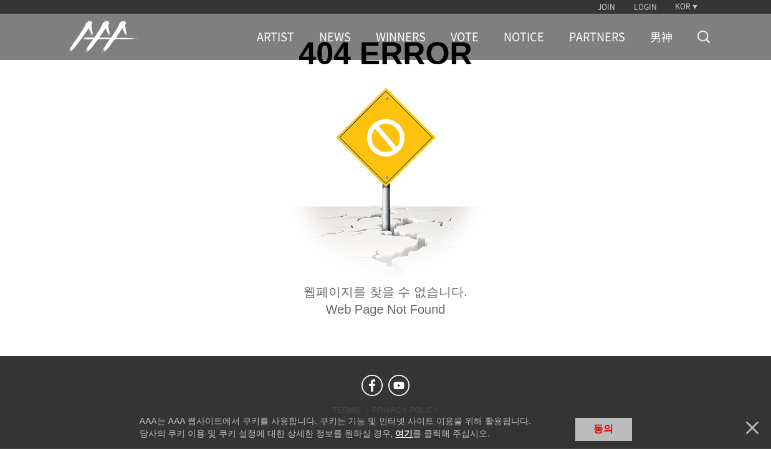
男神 (661, 36)
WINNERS (401, 36)
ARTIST (275, 36)
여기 (404, 433)
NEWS (335, 36)
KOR (683, 6)
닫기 (752, 428)
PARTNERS (597, 36)
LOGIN (645, 7)
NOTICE (524, 36)
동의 (603, 428)
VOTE (465, 36)
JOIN (606, 7)
